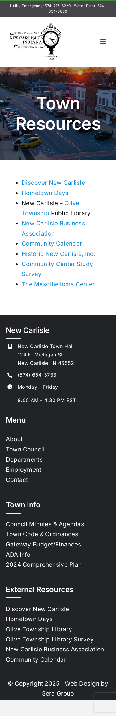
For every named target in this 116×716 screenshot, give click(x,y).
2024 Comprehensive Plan (44, 564)
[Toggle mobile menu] (103, 42)
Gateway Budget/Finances (43, 544)
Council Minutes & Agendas (45, 524)
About (14, 439)
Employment (23, 469)
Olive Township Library (39, 629)
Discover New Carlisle (53, 182)
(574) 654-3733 (37, 375)
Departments (24, 459)
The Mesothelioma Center (58, 284)
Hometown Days (45, 193)
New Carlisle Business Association (55, 649)
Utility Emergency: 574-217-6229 (40, 5)
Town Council (25, 449)
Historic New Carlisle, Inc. (58, 253)
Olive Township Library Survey (50, 639)
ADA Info (18, 554)
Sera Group (58, 693)
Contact (17, 479)
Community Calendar (52, 243)
